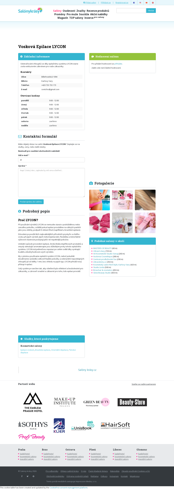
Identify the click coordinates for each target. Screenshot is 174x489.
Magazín (62, 17)
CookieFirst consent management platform (68, 487)
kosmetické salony (28, 456)
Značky (80, 10)
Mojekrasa (134, 476)
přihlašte (118, 63)
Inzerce (94, 17)
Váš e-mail (23, 155)
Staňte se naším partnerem (144, 384)
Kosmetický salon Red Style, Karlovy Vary (111, 264)
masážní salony (27, 459)
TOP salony (76, 17)
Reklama (94, 476)
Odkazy (104, 476)
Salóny (57, 10)
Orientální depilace (59, 350)
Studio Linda (98, 267)
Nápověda (114, 471)
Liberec (117, 449)
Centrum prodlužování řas (104, 259)
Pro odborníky (52, 471)
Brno (45, 449)
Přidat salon (89, 2)
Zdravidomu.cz (99, 262)
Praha (21, 449)
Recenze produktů (98, 10)
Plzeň (92, 449)
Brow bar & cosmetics (102, 270)
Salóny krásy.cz (87, 370)
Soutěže (84, 14)
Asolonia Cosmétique (102, 256)
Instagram (114, 476)
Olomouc (142, 449)
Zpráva (21, 165)
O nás (83, 471)
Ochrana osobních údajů (77, 476)
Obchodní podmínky (55, 476)
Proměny (59, 14)
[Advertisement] (87, 32)
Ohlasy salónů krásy (69, 471)
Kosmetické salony (31, 345)
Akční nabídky (99, 14)
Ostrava (70, 449)
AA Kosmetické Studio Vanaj (105, 253)
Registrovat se (122, 2)
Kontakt (124, 476)
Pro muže (72, 14)
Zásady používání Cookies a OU (136, 471)
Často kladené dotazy (98, 471)
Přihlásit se (106, 2)
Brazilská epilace (42, 350)
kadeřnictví (25, 453)
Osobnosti (69, 10)
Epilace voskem (27, 350)
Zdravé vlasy (99, 251)
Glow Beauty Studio (102, 272)
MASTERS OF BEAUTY (102, 248)
